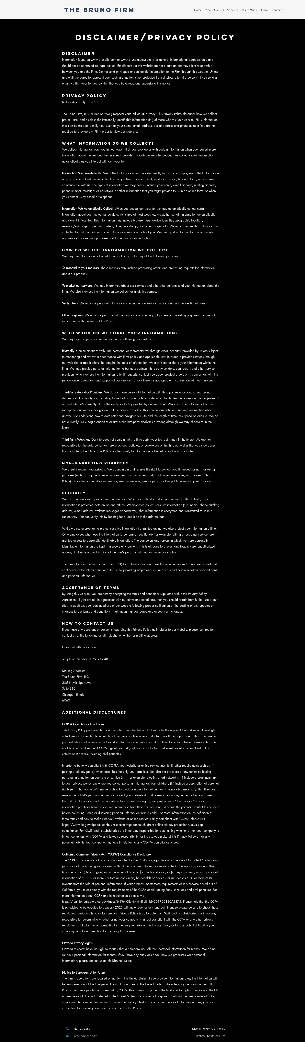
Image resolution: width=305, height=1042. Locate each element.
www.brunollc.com (103, 60)
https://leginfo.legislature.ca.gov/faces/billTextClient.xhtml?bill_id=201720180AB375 (121, 902)
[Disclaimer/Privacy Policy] (208, 1029)
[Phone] (67, 1028)
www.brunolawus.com (136, 60)
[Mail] (67, 1035)
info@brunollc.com (84, 647)
